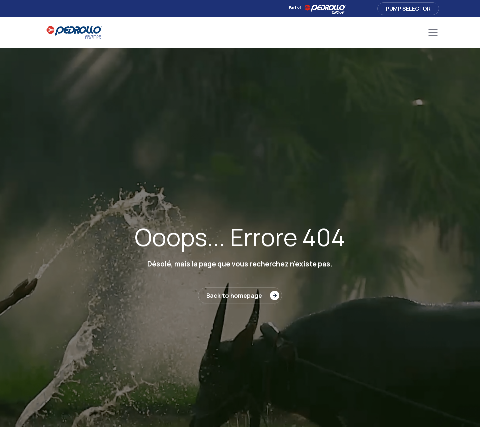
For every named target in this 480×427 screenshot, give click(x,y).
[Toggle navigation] (433, 32)
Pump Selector (408, 8)
